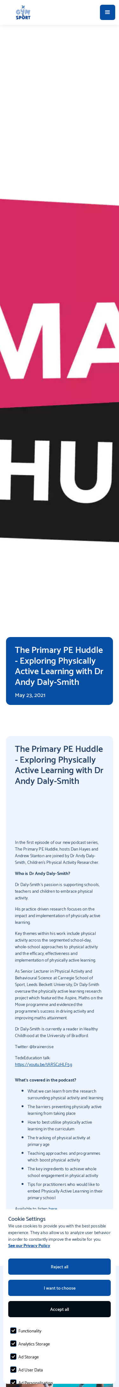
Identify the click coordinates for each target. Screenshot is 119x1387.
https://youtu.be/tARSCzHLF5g (43, 1064)
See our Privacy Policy (29, 1245)
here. (53, 1208)
